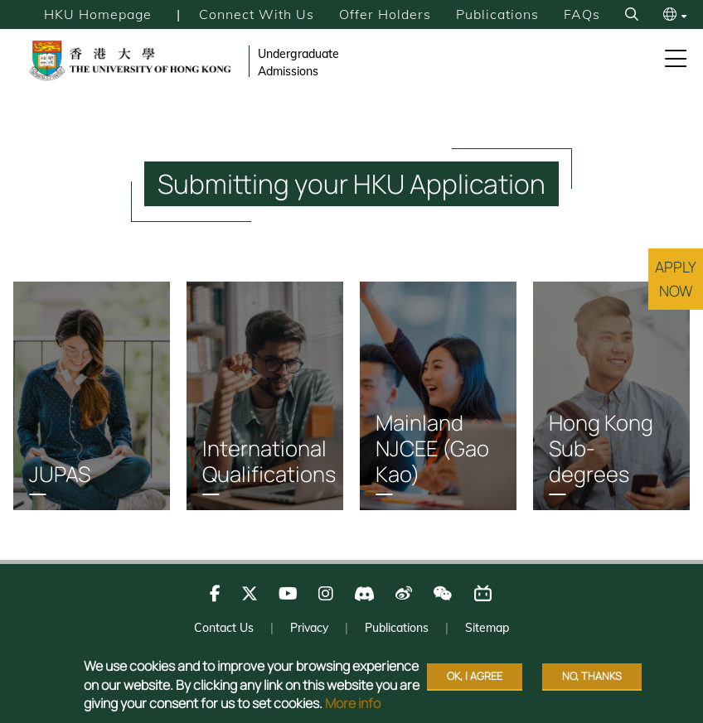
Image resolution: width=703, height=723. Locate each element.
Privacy (309, 631)
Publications (497, 14)
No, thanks (592, 675)
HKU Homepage (97, 14)
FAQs (582, 14)
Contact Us (224, 631)
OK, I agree (474, 675)
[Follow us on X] (249, 596)
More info (353, 703)
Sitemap (487, 631)
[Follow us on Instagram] (325, 596)
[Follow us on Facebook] (215, 596)
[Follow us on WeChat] (442, 596)
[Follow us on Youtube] (288, 596)
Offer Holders (385, 14)
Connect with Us (256, 14)
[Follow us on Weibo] (403, 596)
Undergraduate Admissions (298, 62)
